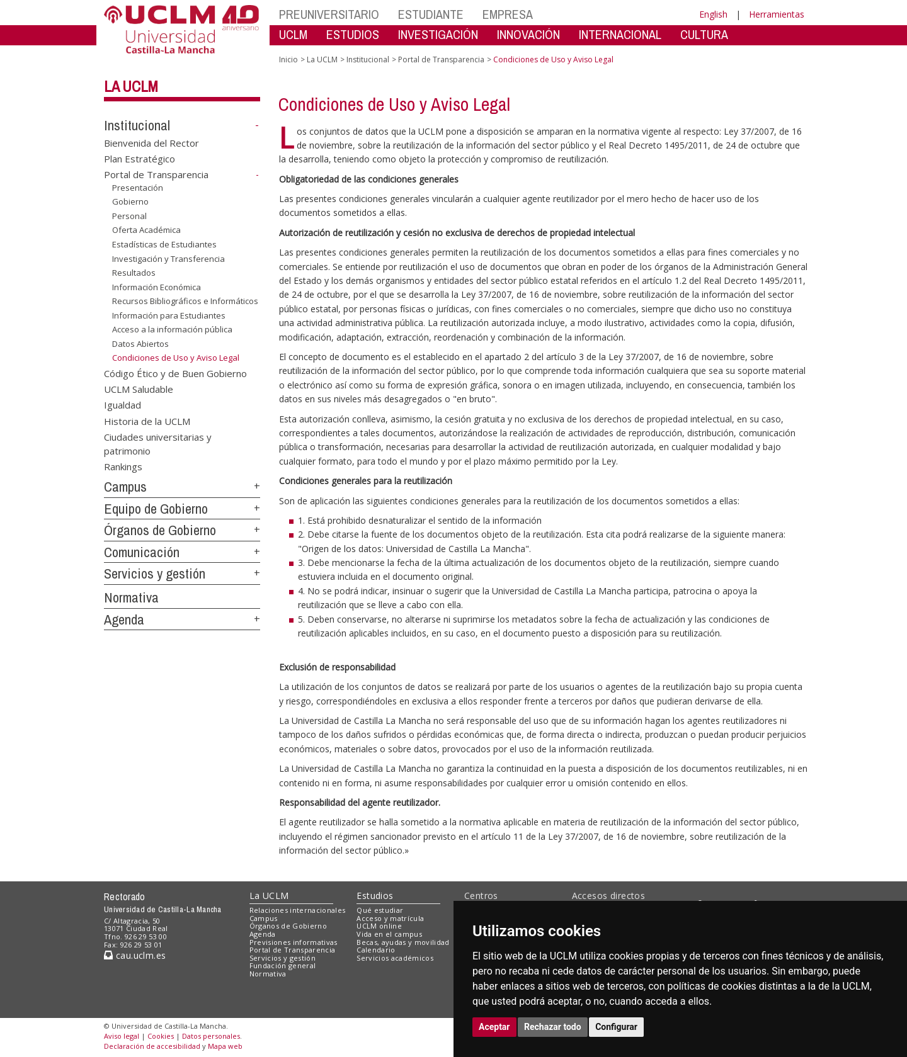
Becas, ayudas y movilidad (403, 942)
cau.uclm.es (135, 955)
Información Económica (156, 287)
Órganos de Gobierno (160, 530)
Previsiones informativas (293, 942)
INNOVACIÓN (528, 34)
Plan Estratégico (139, 158)
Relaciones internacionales (297, 910)
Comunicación (142, 552)
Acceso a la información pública (172, 329)
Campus (125, 486)
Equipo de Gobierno (156, 508)
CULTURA (704, 34)
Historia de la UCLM (147, 420)
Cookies (160, 1036)
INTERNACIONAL (620, 34)
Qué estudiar (380, 910)
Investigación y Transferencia (168, 258)
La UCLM (131, 86)
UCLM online (379, 925)
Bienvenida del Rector (151, 142)
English (713, 14)
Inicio (288, 59)
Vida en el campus (389, 934)
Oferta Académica (146, 229)
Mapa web (225, 1046)
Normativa (131, 597)
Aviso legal (121, 1036)
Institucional (137, 125)
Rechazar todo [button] (552, 1027)
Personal (129, 216)
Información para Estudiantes (168, 315)
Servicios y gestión (154, 573)
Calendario (376, 949)
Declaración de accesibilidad (152, 1046)
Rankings (123, 466)
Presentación (137, 187)
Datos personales (211, 1036)
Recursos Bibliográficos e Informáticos (185, 301)
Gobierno (130, 201)
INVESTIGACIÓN (438, 34)
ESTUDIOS (352, 34)
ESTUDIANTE (431, 14)
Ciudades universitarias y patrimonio (158, 443)
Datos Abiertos (140, 343)
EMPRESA (507, 14)
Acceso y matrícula (390, 918)
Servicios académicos (395, 958)
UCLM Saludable (138, 388)
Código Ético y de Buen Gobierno (175, 372)
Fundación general (282, 965)
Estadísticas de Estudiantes (164, 244)
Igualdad (122, 404)
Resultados (134, 272)
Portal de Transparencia (156, 174)
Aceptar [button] (494, 1027)
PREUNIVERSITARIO (329, 14)
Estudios (375, 896)
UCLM (293, 34)
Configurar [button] (616, 1027)
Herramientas (776, 14)
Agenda (124, 619)
